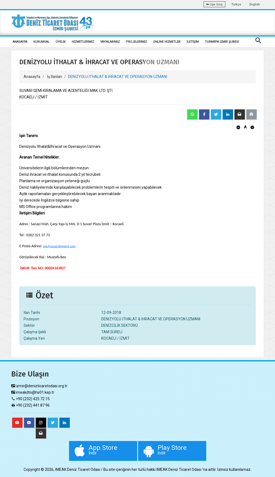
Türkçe (236, 4)
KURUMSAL (41, 42)
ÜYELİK (61, 42)
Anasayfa (32, 76)
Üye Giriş (214, 4)
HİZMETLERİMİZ (83, 42)
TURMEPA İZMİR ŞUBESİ (222, 42)
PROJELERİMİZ (136, 42)
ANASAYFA (20, 42)
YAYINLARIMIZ (110, 42)
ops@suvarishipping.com (59, 246)
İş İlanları (54, 76)
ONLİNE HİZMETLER (166, 42)
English (254, 4)
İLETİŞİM (193, 42)
